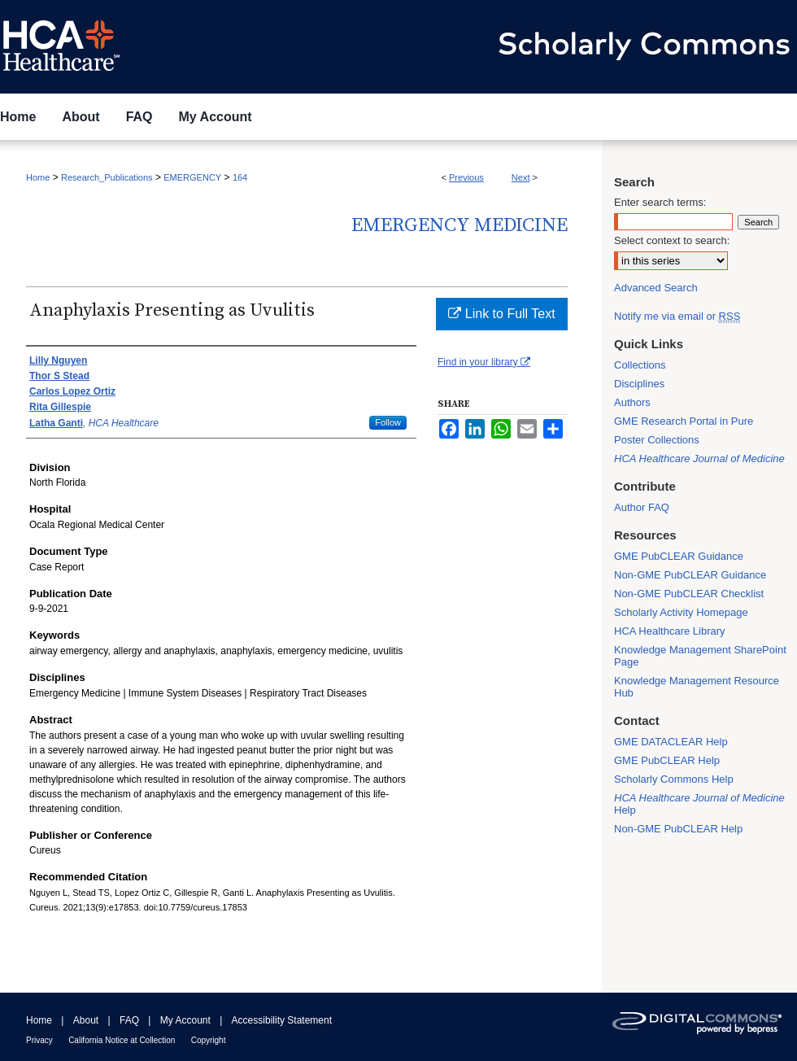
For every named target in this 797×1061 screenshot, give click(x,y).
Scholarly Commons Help (674, 779)
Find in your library (484, 362)
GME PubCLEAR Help (667, 760)
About (85, 1020)
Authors (632, 402)
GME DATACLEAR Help (671, 742)
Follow (388, 422)
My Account (185, 1020)
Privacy (39, 1040)
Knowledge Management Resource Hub (696, 687)
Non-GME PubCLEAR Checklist (689, 593)
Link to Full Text (501, 314)
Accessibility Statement (282, 1020)
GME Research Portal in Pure (683, 421)
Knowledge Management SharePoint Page (700, 656)
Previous (466, 177)
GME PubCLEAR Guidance (678, 556)
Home (38, 177)
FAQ (129, 1020)
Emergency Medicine (459, 225)
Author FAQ (641, 507)
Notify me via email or (677, 316)
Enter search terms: (660, 202)
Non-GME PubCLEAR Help (678, 829)
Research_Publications (107, 177)
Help (699, 804)
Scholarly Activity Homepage (681, 612)
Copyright (208, 1040)
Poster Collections (656, 440)
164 (240, 177)
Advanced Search (656, 288)
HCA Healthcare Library (669, 631)
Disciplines (639, 384)
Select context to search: (671, 240)
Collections (640, 365)
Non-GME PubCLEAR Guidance (690, 575)
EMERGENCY (192, 177)
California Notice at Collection (121, 1040)
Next (521, 177)
